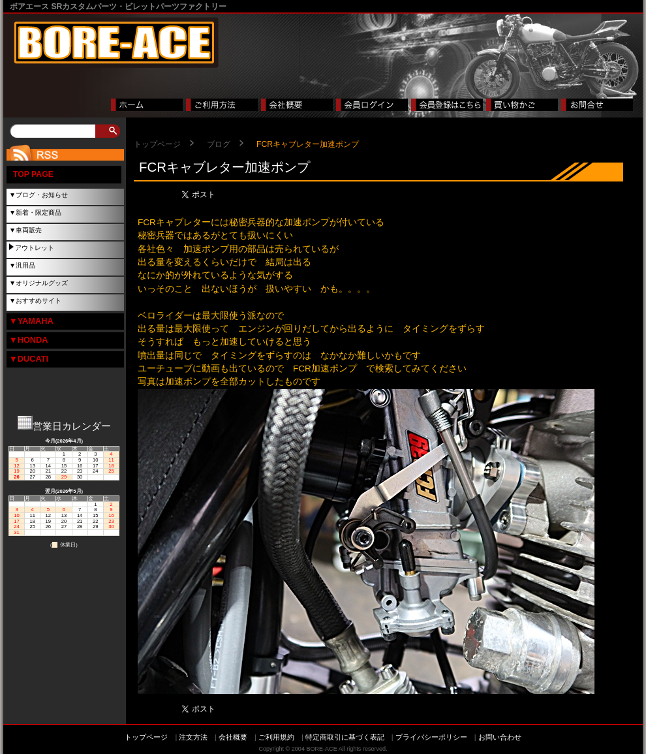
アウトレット (34, 247)
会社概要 (233, 737)
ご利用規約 (276, 737)
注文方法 (193, 737)
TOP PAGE (33, 174)
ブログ (218, 144)
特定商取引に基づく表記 (344, 737)
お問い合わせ (499, 737)
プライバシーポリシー (431, 737)
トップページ (157, 144)
